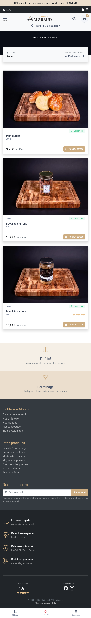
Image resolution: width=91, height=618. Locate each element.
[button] (74, 19)
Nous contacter (12, 468)
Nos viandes (10, 422)
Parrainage (20, 448)
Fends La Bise (11, 472)
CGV (54, 603)
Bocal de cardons (16, 311)
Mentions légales (42, 603)
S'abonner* (79, 492)
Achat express (74, 149)
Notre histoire (11, 418)
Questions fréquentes (15, 464)
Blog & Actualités (13, 430)
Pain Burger (13, 135)
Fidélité (7, 448)
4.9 (7, 9)
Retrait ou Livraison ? (45, 25)
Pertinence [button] (74, 56)
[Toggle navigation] (6, 18)
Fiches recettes (12, 426)
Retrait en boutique (14, 452)
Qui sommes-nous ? (14, 414)
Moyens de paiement (15, 460)
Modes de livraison (14, 456)
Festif (9, 219)
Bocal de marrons (16, 223)
